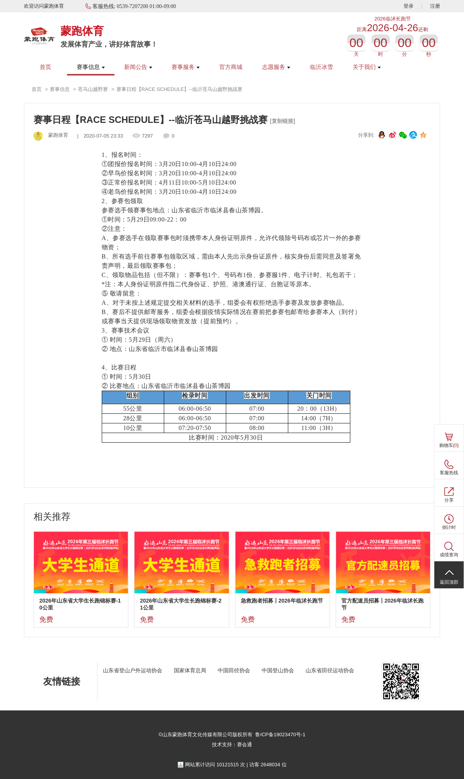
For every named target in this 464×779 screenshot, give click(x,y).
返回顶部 (449, 582)
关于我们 (367, 67)
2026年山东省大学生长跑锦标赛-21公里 (181, 604)
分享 (449, 500)
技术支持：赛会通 (232, 744)
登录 (408, 6)
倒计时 (449, 527)
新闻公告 (138, 67)
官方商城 (230, 67)
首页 (45, 67)
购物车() (449, 445)
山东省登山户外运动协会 (132, 670)
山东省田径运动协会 (330, 670)
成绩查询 (449, 554)
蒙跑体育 (82, 31)
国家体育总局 (190, 670)
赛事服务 (185, 67)
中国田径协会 (234, 670)
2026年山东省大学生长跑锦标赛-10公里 (80, 604)
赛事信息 (91, 67)
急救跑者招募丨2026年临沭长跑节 (282, 601)
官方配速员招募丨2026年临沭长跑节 (382, 604)
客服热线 (449, 472)
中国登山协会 (278, 670)
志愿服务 (276, 67)
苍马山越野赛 (93, 89)
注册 (435, 6)
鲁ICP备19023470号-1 (280, 734)
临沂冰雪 (321, 67)
